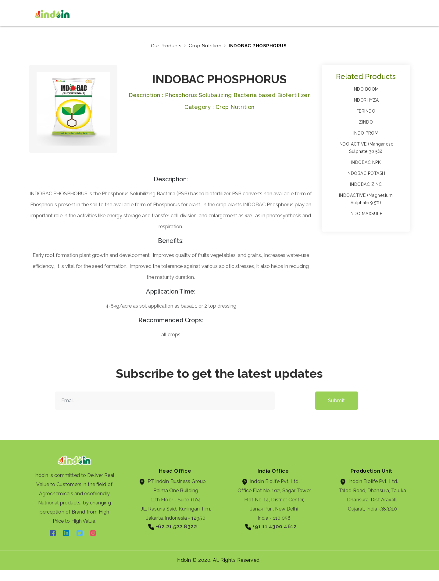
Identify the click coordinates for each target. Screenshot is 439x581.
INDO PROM (366, 133)
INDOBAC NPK (366, 162)
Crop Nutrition (205, 46)
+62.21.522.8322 (172, 526)
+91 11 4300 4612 (271, 526)
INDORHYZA (366, 100)
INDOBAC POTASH (366, 173)
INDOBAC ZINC (366, 184)
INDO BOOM (366, 89)
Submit (336, 400)
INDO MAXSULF (365, 213)
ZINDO (366, 122)
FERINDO (366, 111)
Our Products (166, 46)
